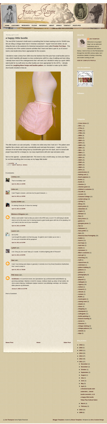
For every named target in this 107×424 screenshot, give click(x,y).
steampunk (82, 311)
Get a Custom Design (97, 420)
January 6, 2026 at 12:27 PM (19, 288)
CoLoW (80, 191)
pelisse (80, 272)
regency (81, 284)
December (84, 364)
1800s (80, 135)
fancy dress (82, 218)
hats (79, 233)
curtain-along (82, 199)
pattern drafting (83, 267)
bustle (19, 165)
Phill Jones (15, 275)
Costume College (84, 196)
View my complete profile (86, 60)
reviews (80, 294)
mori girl (81, 255)
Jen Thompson (94, 38)
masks (80, 248)
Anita (13, 189)
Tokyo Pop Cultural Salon (89, 400)
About (51, 25)
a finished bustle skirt (88, 389)
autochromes (82, 172)
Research (26, 25)
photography (82, 274)
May (82, 383)
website (80, 331)
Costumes (15, 25)
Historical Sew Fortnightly (86, 235)
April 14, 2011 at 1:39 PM (18, 196)
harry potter (82, 230)
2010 (81, 409)
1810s (80, 138)
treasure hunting (83, 318)
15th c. (80, 126)
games (80, 221)
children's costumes (85, 189)
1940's (80, 162)
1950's (80, 165)
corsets (80, 194)
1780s (80, 130)
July (82, 378)
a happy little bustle (17, 38)
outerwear (81, 265)
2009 (81, 412)
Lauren (13, 231)
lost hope (81, 243)
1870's (80, 143)
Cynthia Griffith (16, 202)
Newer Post (9, 342)
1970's (80, 170)
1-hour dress (82, 123)
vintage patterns (83, 328)
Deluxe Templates (76, 420)
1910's (80, 155)
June (83, 381)
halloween (81, 228)
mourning (81, 257)
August (83, 375)
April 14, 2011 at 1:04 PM (18, 184)
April (83, 386)
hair (79, 226)
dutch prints (82, 206)
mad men (81, 245)
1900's (80, 152)
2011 (81, 361)
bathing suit (82, 174)
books (80, 179)
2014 (81, 353)
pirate (80, 277)
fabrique (81, 213)
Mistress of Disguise (18, 214)
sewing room (82, 301)
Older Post (67, 342)
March (83, 403)
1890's (80, 148)
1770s (80, 128)
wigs (79, 333)
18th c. (80, 150)
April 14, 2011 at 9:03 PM (18, 255)
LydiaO (13, 248)
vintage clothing (83, 326)
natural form (82, 262)
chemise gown (83, 187)
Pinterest (43, 25)
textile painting (83, 316)
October (84, 369)
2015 (81, 350)
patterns (81, 270)
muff (79, 260)
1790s (80, 133)
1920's (80, 157)
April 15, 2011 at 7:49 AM (18, 269)
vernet (80, 321)
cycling (80, 201)
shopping (81, 309)
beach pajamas (83, 177)
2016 (81, 347)
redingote (81, 282)
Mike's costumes (83, 252)
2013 (81, 356)
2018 (81, 345)
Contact (67, 25)
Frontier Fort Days (59, 46)
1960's (80, 167)
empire (80, 211)
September (85, 372)
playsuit (80, 279)
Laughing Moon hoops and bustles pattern (28, 65)
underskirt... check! (87, 391)
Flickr (34, 25)
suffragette (81, 314)
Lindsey (14, 177)
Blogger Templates (58, 420)
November (84, 367)
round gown (82, 299)
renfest (80, 287)
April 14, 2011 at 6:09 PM (18, 225)
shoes (80, 306)
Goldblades (15, 279)
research (81, 289)
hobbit (80, 238)
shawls (80, 304)
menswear (81, 250)
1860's (80, 140)
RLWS (80, 296)
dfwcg (25, 165)
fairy (79, 216)
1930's (80, 160)
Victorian (81, 323)
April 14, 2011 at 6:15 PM (18, 242)
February (84, 406)
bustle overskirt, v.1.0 (88, 394)
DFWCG (59, 25)
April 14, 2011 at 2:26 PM (18, 208)
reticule (80, 292)
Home (7, 25)
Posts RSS (77, 25)
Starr (13, 260)
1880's (14, 165)
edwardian (81, 209)
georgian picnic (83, 223)
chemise (81, 184)
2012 (81, 359)
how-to (80, 240)
